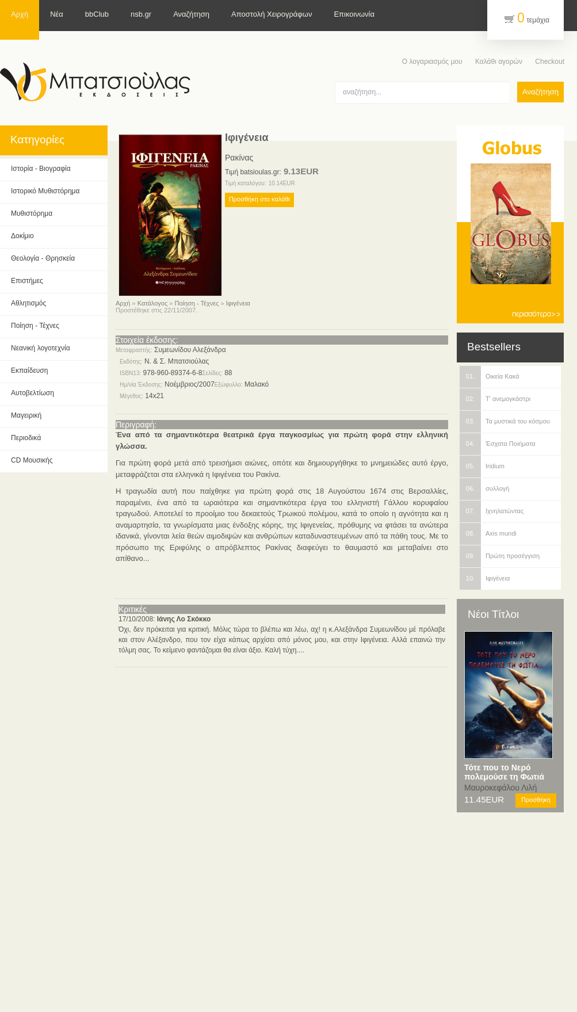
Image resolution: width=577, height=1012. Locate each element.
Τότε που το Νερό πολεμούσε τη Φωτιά (504, 772)
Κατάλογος (152, 303)
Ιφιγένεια (238, 303)
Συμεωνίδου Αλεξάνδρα (190, 350)
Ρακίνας (239, 157)
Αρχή (123, 303)
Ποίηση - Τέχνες (196, 303)
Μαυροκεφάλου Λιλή (500, 787)
